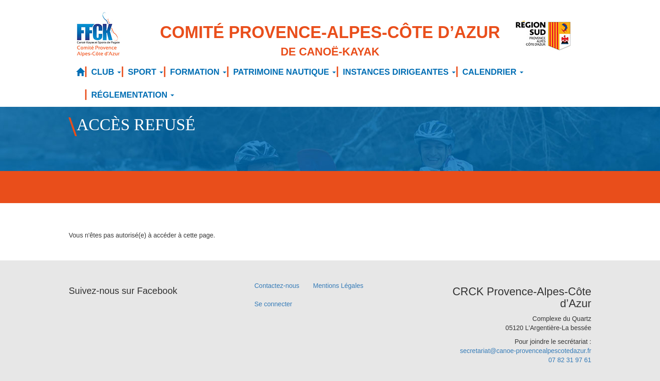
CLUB (106, 72)
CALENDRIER (492, 72)
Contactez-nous (276, 285)
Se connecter (273, 304)
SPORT (145, 72)
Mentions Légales (338, 285)
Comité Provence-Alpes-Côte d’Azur (330, 41)
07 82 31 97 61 (570, 360)
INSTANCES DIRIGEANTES (399, 72)
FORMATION (198, 72)
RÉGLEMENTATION (132, 94)
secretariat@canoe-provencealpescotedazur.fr (525, 350)
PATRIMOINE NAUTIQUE (284, 72)
